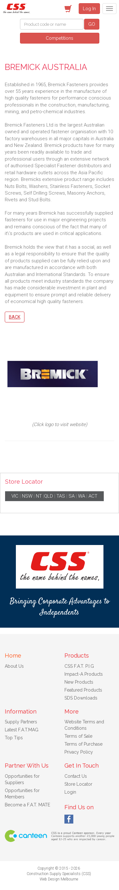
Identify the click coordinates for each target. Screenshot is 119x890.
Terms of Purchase (83, 744)
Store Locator (78, 784)
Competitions (59, 38)
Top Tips (14, 737)
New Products (78, 682)
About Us (14, 666)
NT (39, 496)
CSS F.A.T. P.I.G (79, 666)
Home (13, 655)
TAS (60, 496)
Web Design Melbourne (59, 879)
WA (81, 496)
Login (70, 792)
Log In (89, 8)
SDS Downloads (80, 697)
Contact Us (75, 776)
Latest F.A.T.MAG (21, 729)
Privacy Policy (78, 752)
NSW (27, 496)
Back (14, 317)
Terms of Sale (78, 736)
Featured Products (83, 690)
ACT (93, 496)
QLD (48, 496)
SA (72, 496)
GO (91, 24)
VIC (14, 496)
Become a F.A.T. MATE (27, 804)
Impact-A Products (83, 674)
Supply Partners (21, 721)
